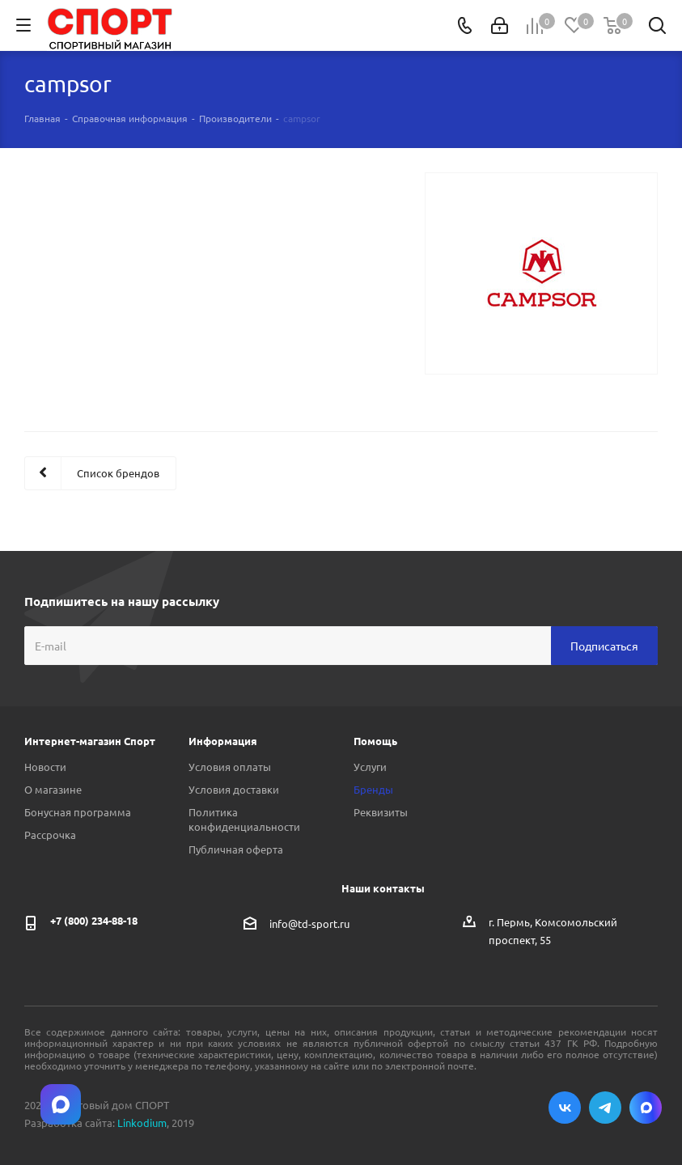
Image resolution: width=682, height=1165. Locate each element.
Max (645, 1107)
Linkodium (142, 1122)
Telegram (605, 1107)
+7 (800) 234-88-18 (94, 920)
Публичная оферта (236, 849)
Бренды (373, 789)
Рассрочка (50, 834)
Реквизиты (381, 812)
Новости (45, 766)
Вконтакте (565, 1107)
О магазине (53, 789)
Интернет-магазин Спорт (89, 741)
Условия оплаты (230, 766)
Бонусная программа (77, 812)
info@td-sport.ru (309, 923)
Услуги (370, 766)
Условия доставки (234, 789)
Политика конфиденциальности (244, 819)
